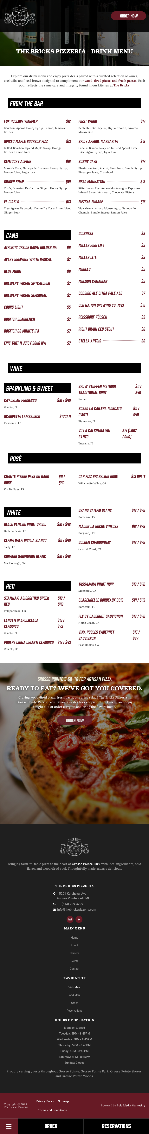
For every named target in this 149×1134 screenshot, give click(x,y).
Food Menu (74, 995)
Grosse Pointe (69, 1071)
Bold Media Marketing (131, 1105)
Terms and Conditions (52, 1110)
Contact (74, 968)
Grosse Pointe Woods (77, 1076)
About (74, 945)
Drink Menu (74, 987)
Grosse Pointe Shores (126, 1071)
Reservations (74, 1010)
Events (74, 960)
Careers (74, 953)
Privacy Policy (45, 1101)
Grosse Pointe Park (95, 1071)
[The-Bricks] (20, 16)
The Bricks (121, 85)
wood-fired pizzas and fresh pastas (111, 81)
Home (74, 937)
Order (74, 1002)
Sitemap (63, 1101)
